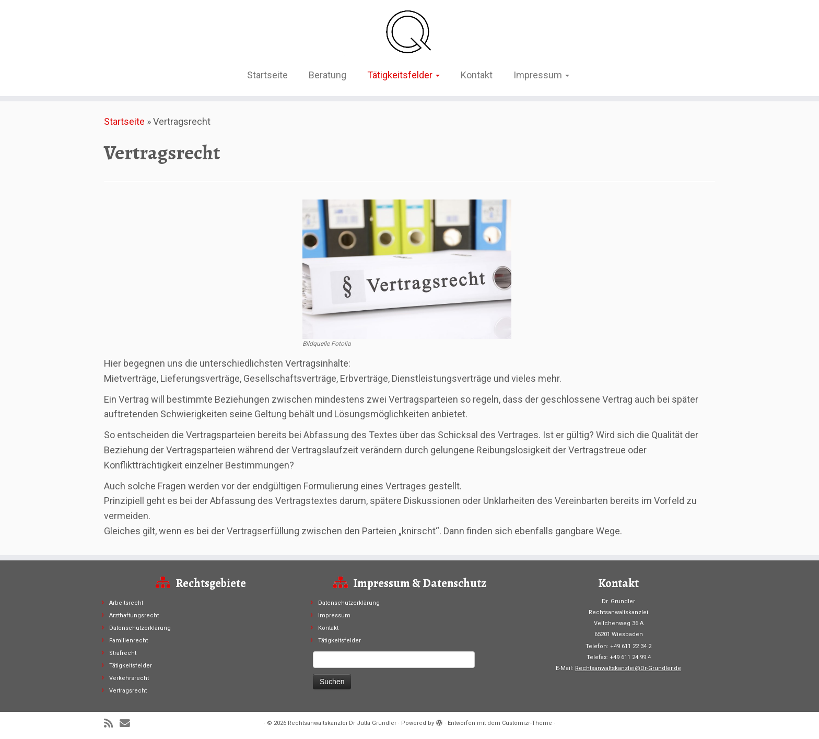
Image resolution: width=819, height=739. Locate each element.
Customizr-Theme (527, 723)
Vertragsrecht (128, 690)
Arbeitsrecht (126, 603)
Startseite (267, 74)
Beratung (327, 74)
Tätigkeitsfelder (403, 74)
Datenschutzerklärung (140, 628)
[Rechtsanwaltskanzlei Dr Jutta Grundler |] (409, 31)
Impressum (541, 74)
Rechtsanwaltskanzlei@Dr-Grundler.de (628, 668)
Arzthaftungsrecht (134, 615)
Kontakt (477, 74)
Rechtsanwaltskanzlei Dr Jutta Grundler (342, 723)
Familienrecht (128, 640)
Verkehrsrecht (129, 678)
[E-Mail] (128, 723)
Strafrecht (122, 653)
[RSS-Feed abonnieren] (112, 723)
